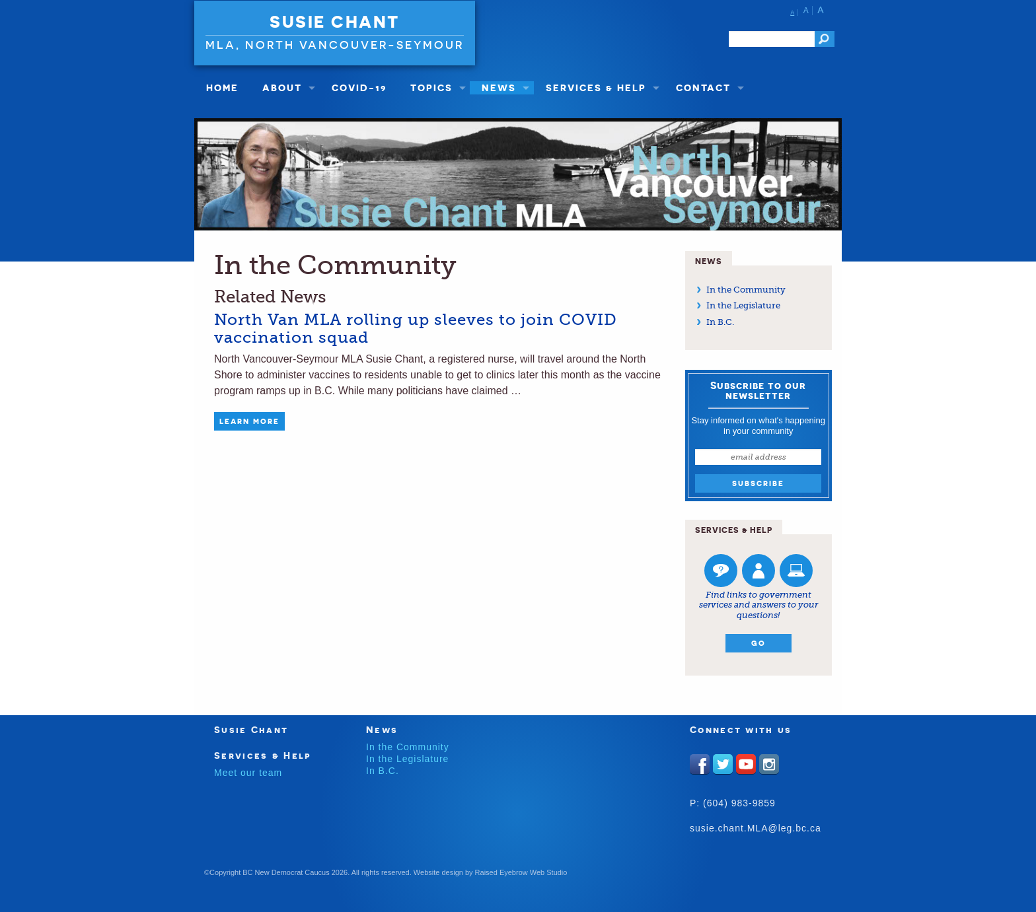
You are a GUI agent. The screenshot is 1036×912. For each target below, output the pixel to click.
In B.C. (720, 322)
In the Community (746, 290)
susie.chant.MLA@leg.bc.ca (755, 828)
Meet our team (248, 772)
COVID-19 (359, 87)
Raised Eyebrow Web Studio (521, 872)
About (282, 87)
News (499, 87)
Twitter (723, 764)
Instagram (769, 764)
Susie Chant (335, 22)
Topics (431, 87)
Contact (703, 87)
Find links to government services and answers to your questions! (758, 605)
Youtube (746, 764)
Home (222, 87)
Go (758, 643)
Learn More (249, 421)
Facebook (700, 764)
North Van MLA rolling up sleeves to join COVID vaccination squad (415, 328)
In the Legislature (743, 305)
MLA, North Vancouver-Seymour (334, 44)
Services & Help (596, 87)
